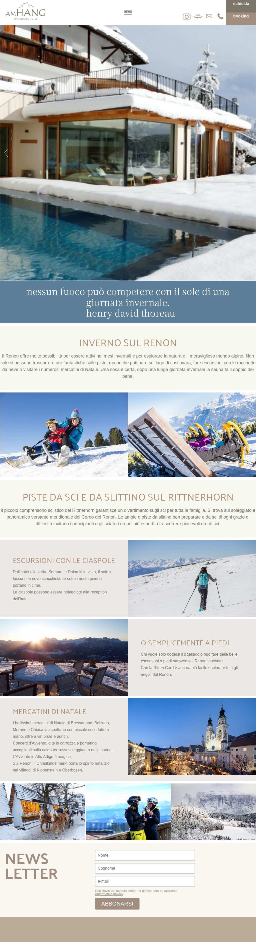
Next (250, 153)
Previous (6, 153)
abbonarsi (117, 904)
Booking (241, 16)
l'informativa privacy (109, 894)
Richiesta (241, 3)
